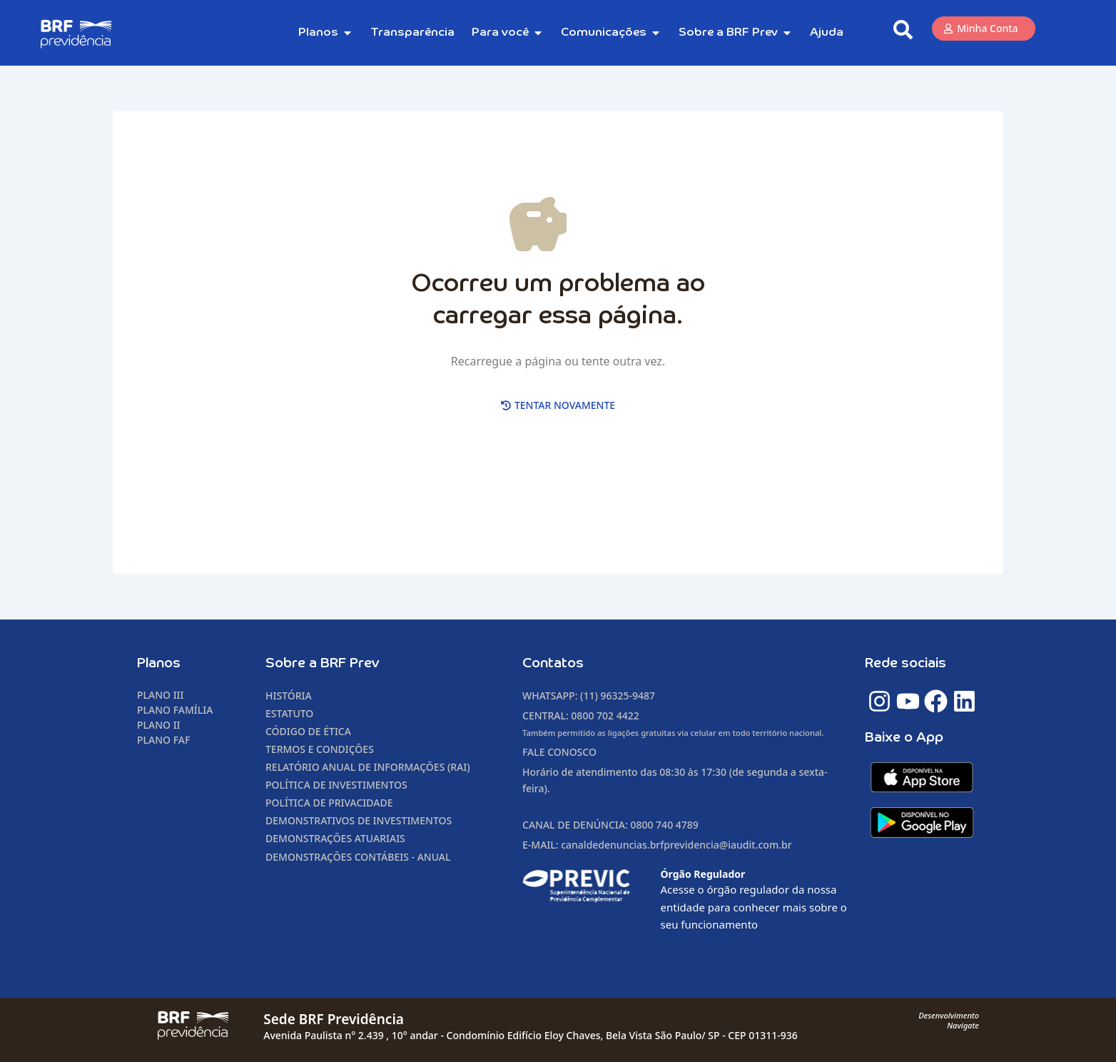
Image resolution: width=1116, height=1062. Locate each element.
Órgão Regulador (703, 874)
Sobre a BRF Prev (322, 663)
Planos (159, 663)
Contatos (553, 663)
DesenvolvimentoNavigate (948, 1020)
